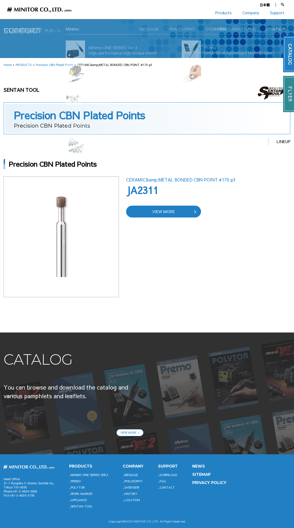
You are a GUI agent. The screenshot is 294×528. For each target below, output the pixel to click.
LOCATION (132, 500)
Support (277, 12)
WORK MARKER (82, 494)
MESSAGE (131, 475)
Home (8, 65)
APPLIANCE (79, 500)
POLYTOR (78, 487)
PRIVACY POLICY (209, 482)
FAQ (162, 481)
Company (250, 12)
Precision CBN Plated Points (54, 65)
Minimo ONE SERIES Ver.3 (89, 475)
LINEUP (283, 141)
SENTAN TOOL (82, 506)
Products (223, 12)
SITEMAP (201, 474)
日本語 (265, 4)
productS (80, 466)
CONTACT (167, 487)
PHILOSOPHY (133, 481)
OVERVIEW (131, 487)
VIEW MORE (163, 211)
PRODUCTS (24, 65)
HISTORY (130, 494)
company (133, 466)
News (198, 466)
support (168, 466)
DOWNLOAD (168, 475)
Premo (76, 481)
